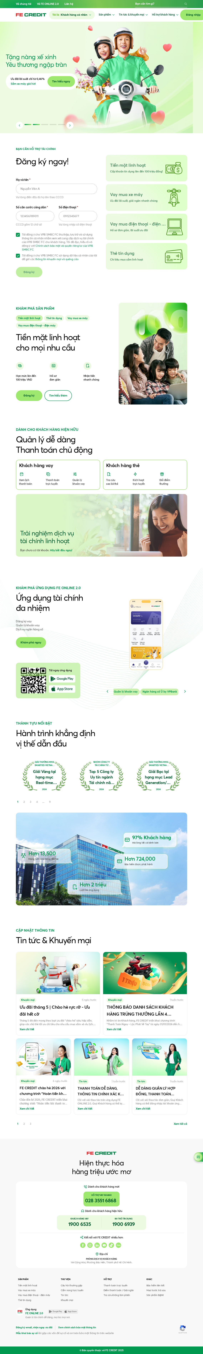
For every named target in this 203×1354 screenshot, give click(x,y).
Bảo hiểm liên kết (155, 1285)
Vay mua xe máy (26, 1290)
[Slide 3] (37, 325)
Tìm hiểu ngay (71, 81)
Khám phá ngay (31, 643)
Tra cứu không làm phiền (117, 1295)
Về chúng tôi (23, 4)
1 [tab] (17, 1124)
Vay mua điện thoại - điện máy (34, 1295)
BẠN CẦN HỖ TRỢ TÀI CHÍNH (36, 149)
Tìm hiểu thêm (58, 395)
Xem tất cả (180, 1124)
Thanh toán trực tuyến (116, 1285)
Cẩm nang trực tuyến (72, 1290)
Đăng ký (29, 395)
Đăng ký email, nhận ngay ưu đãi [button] (34, 1327)
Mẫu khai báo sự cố (27, 1333)
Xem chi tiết (27, 1029)
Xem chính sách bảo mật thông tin (77, 1327)
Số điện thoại (68, 207)
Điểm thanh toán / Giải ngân (119, 1290)
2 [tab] (24, 1124)
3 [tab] (30, 1124)
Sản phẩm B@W (155, 1295)
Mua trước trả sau (155, 1290)
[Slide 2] (77, 318)
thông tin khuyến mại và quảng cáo (56, 259)
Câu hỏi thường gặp (71, 1285)
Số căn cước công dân (32, 207)
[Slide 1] (54, 318)
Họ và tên (23, 180)
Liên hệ (68, 4)
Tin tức (64, 1295)
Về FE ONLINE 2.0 (48, 4)
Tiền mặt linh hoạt (27, 1285)
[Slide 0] (29, 318)
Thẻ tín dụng (24, 1300)
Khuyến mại (67, 1300)
